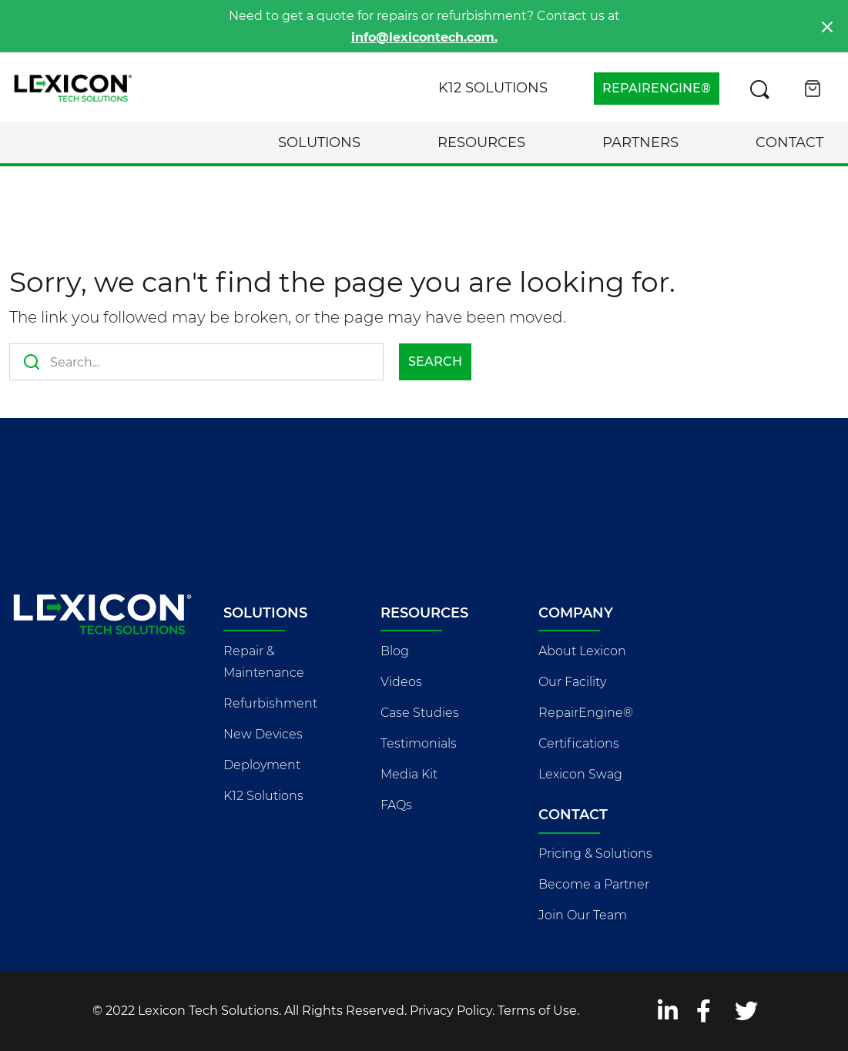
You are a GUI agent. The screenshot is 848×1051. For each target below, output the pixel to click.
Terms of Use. (538, 1010)
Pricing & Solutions (595, 853)
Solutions (319, 142)
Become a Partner (593, 884)
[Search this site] (759, 88)
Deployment (261, 765)
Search (435, 361)
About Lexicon (582, 651)
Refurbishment (270, 703)
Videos (401, 681)
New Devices (263, 734)
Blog (394, 651)
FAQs (396, 805)
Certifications (578, 743)
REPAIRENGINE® (656, 88)
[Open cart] (812, 88)
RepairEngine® (585, 712)
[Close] (827, 26)
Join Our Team (582, 915)
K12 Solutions (493, 87)
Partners (640, 142)
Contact (789, 142)
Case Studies (419, 712)
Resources (481, 142)
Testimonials (418, 743)
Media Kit (408, 774)
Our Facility (572, 681)
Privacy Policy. (452, 1010)
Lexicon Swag (580, 774)
